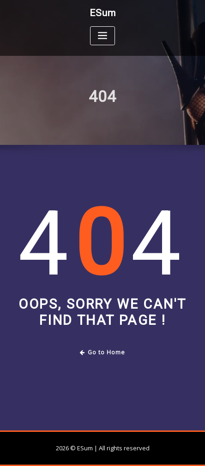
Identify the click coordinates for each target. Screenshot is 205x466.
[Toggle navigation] (102, 35)
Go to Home (103, 352)
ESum (103, 12)
